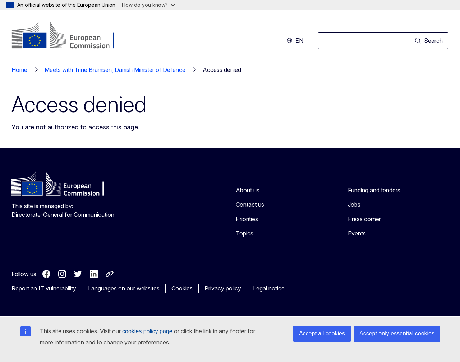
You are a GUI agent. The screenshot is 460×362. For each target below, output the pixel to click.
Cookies (182, 288)
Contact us (250, 204)
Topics (244, 233)
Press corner (364, 219)
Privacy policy (222, 288)
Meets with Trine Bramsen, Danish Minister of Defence (115, 69)
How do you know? (148, 5)
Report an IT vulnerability (44, 288)
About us (247, 190)
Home (19, 69)
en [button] (295, 40)
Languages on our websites (124, 288)
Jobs (354, 204)
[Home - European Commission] (70, 36)
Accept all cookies (322, 333)
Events (357, 233)
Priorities (247, 219)
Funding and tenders (374, 190)
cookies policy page (147, 331)
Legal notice (269, 288)
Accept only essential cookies (396, 333)
